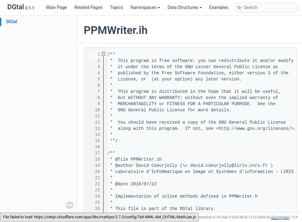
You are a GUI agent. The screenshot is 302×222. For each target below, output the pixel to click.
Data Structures (184, 7)
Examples (218, 7)
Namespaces (145, 7)
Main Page (56, 7)
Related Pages (88, 7)
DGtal (11, 21)
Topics (116, 7)
